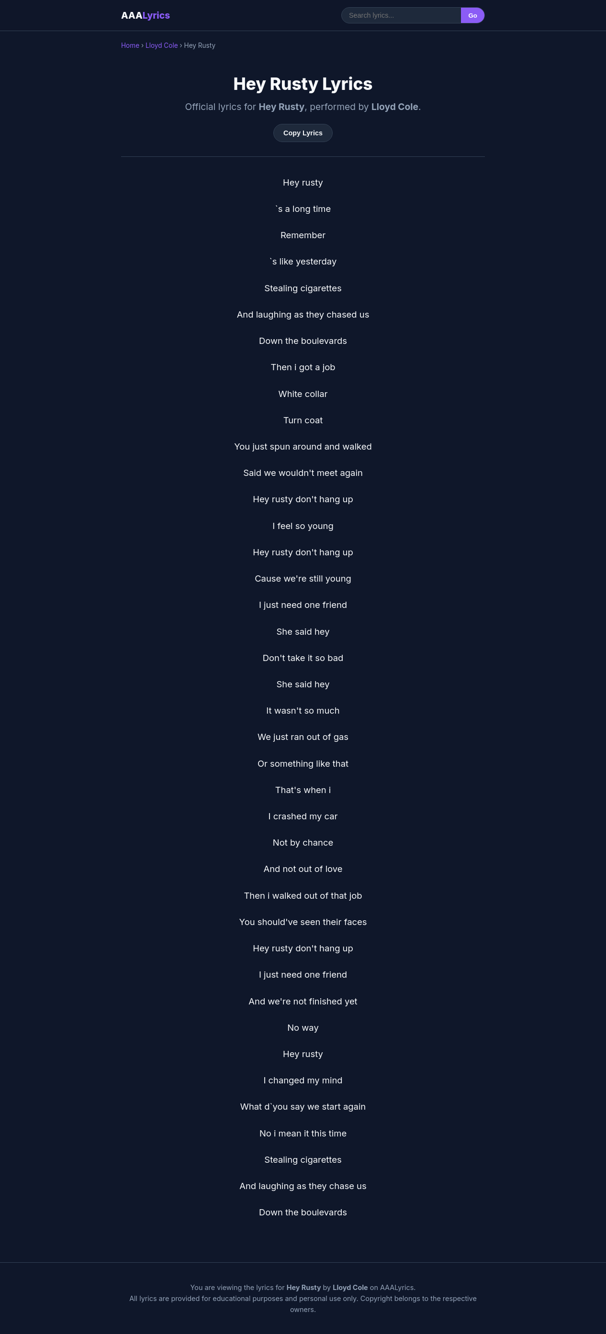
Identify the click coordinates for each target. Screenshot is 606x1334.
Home (130, 45)
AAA (145, 15)
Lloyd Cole (162, 45)
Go (472, 15)
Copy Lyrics (303, 133)
